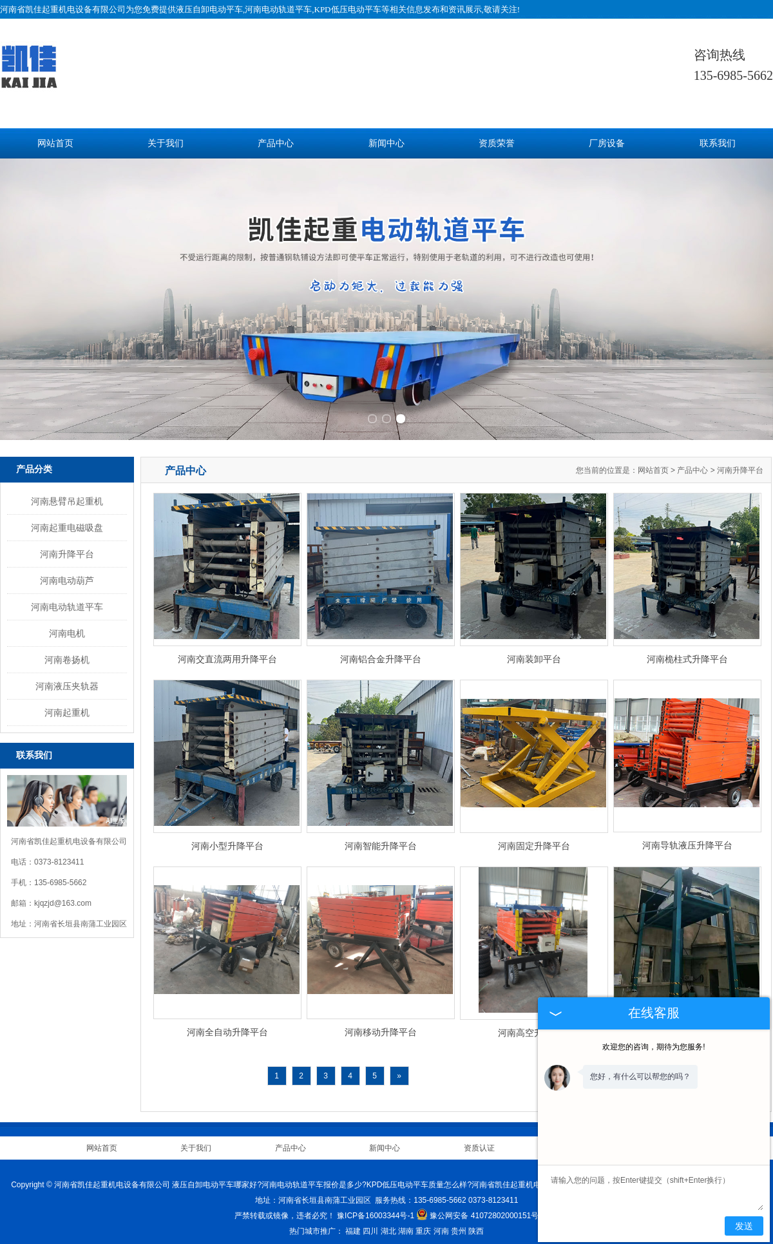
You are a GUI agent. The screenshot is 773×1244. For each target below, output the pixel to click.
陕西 (476, 1225)
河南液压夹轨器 (67, 680)
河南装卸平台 (534, 653)
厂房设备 (607, 143)
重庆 (423, 1225)
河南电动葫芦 (67, 574)
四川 (370, 1225)
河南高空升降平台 (534, 1027)
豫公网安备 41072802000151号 (477, 1209)
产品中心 (276, 143)
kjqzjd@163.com (62, 897)
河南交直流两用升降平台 (227, 653)
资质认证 (479, 1142)
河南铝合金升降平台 (380, 653)
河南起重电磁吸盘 (67, 522)
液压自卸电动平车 (209, 9)
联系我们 (718, 143)
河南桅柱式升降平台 (687, 653)
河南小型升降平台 (227, 840)
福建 (353, 1225)
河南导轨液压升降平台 (687, 839)
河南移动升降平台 (381, 1026)
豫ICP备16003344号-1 (375, 1209)
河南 (441, 1225)
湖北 (388, 1225)
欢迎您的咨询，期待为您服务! (653, 1046)
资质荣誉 (497, 143)
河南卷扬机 (67, 654)
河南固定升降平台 (534, 840)
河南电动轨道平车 (67, 601)
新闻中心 (386, 143)
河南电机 (67, 627)
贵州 (458, 1225)
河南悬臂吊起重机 (67, 495)
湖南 (406, 1225)
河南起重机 (67, 707)
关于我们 (166, 143)
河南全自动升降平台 (227, 1026)
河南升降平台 (67, 548)
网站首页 (55, 143)
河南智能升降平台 (381, 840)
